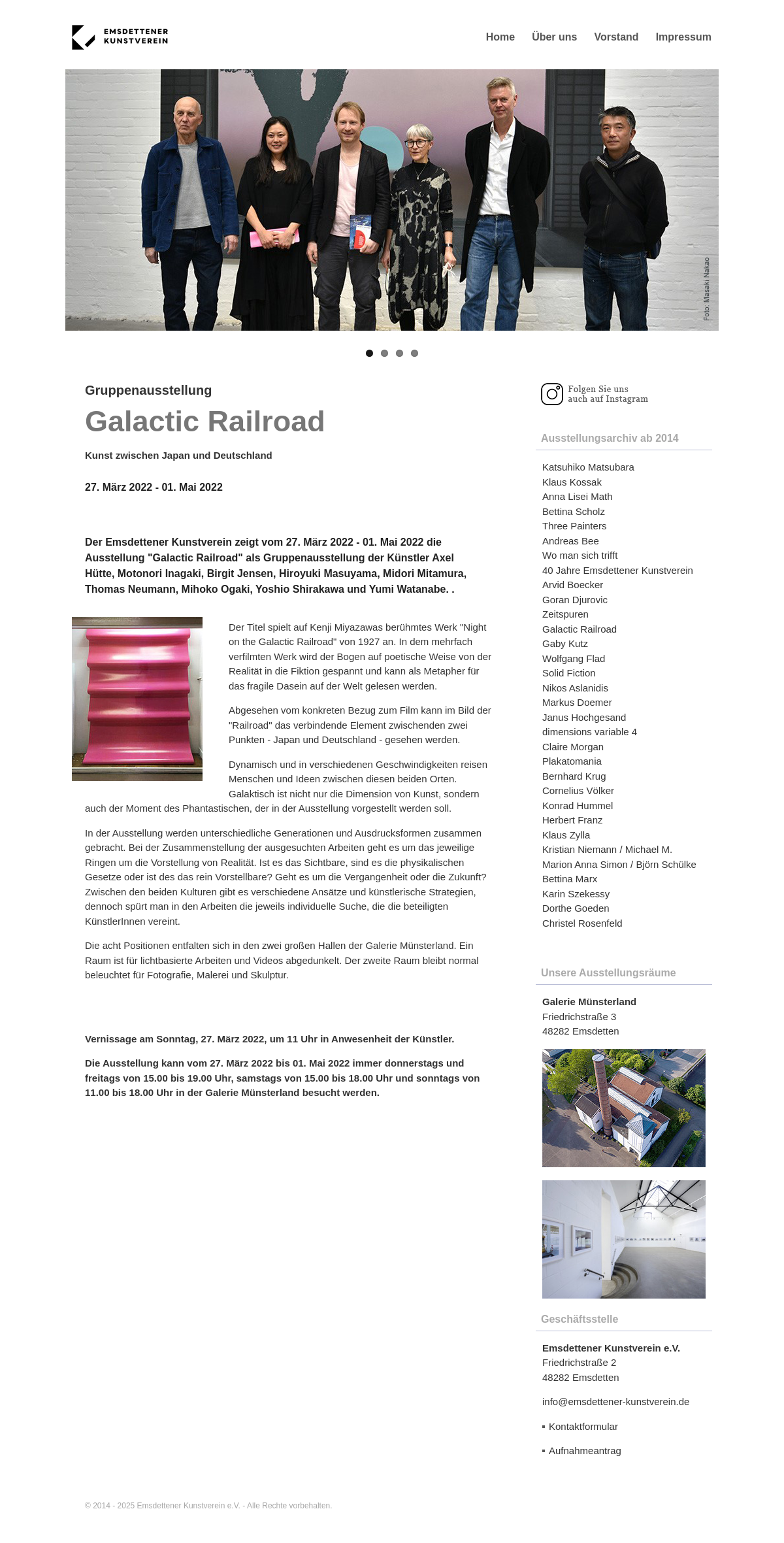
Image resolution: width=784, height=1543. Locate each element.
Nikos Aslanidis (575, 687)
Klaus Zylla (566, 834)
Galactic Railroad (579, 629)
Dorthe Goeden (576, 908)
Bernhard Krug (574, 776)
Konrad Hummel (577, 805)
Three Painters (574, 525)
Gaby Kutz (565, 643)
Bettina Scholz (573, 511)
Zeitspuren (565, 614)
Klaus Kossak (572, 482)
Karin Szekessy (576, 893)
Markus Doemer (577, 702)
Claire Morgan (573, 746)
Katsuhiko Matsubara (588, 467)
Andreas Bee (570, 540)
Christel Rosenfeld (582, 923)
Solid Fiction (569, 672)
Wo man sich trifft (579, 555)
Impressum (683, 36)
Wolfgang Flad (573, 658)
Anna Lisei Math (577, 496)
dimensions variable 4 (589, 731)
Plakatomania (572, 761)
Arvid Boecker (572, 584)
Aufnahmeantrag (585, 1450)
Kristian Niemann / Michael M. (607, 849)
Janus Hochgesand (584, 717)
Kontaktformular (583, 1426)
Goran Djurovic (575, 599)
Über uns (554, 36)
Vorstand (616, 36)
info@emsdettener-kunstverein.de (615, 1401)
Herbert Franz (572, 819)
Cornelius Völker (578, 790)
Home (500, 36)
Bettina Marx (569, 878)
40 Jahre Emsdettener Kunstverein (617, 570)
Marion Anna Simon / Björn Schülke (619, 864)
